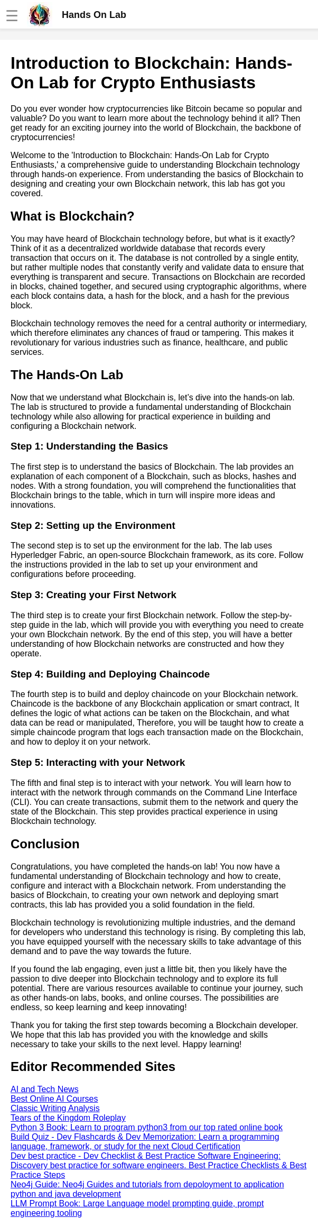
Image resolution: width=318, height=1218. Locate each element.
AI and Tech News (45, 1089)
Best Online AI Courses (54, 1098)
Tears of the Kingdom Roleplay (68, 1117)
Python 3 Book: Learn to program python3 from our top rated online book (147, 1127)
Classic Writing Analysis (55, 1108)
